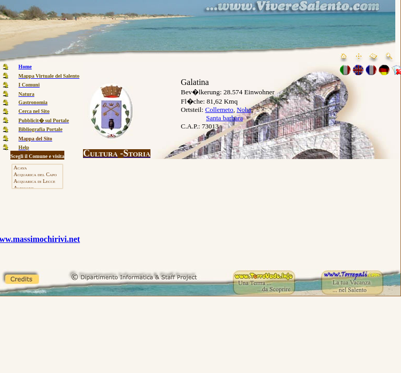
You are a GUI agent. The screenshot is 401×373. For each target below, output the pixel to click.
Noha (244, 109)
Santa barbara (224, 118)
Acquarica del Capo (37, 174)
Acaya (37, 168)
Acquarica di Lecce (37, 181)
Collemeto (219, 109)
